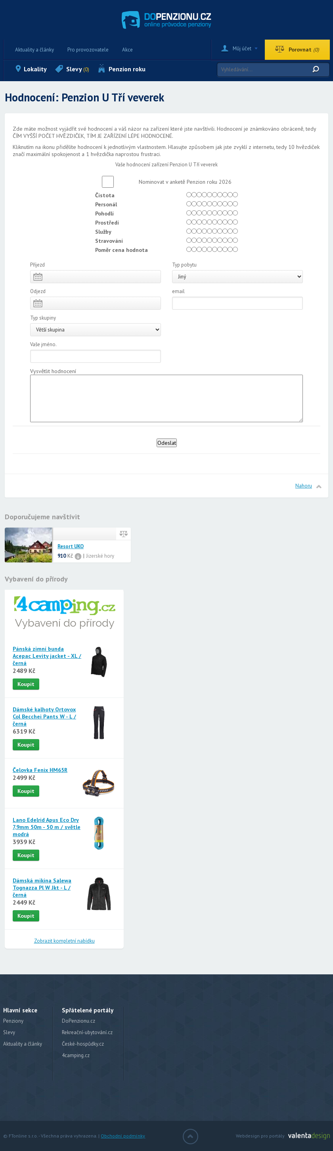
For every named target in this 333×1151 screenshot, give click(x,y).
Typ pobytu (184, 264)
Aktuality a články (34, 49)
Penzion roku (127, 69)
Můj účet (242, 48)
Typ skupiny (43, 317)
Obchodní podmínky (123, 1136)
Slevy (77, 69)
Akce (127, 49)
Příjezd (37, 264)
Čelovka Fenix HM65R (40, 770)
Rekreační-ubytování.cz (87, 1032)
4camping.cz (76, 1055)
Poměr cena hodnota (121, 249)
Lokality (35, 69)
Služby (103, 231)
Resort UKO (70, 546)
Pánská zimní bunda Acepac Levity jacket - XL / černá (47, 656)
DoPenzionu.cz (78, 1021)
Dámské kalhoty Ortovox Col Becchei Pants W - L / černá (44, 716)
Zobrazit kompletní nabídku (64, 941)
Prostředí (107, 222)
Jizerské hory (100, 556)
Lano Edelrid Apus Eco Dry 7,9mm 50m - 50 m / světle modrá (46, 827)
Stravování (109, 240)
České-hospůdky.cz (83, 1043)
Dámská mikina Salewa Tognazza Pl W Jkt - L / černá (42, 887)
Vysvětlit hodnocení (53, 371)
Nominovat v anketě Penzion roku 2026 (183, 181)
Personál (106, 204)
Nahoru (303, 485)
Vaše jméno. (43, 344)
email (178, 291)
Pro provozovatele (88, 49)
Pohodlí (104, 213)
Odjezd (38, 291)
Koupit (25, 684)
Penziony (13, 1021)
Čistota (105, 195)
